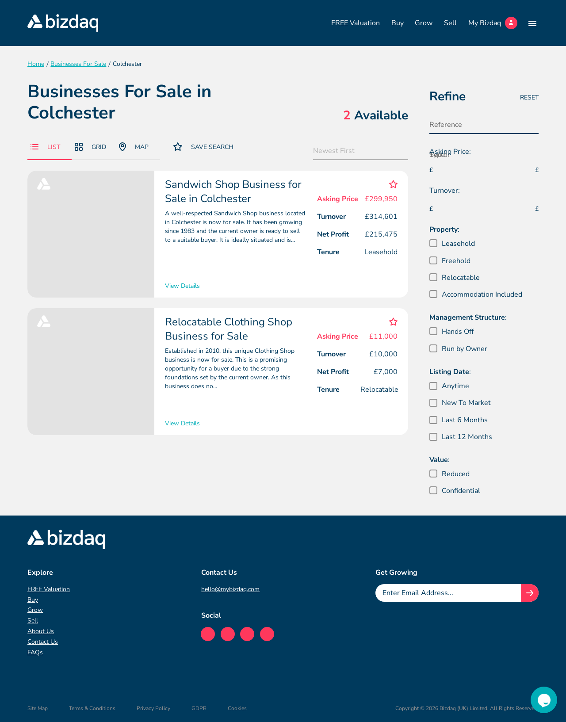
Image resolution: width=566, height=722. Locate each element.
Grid (90, 147)
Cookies (237, 708)
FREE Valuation (355, 23)
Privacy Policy (153, 708)
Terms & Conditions (92, 708)
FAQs (35, 652)
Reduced (456, 474)
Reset (529, 97)
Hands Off (458, 331)
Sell (450, 23)
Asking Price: (450, 152)
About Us (40, 631)
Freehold (456, 261)
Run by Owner (464, 349)
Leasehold (458, 243)
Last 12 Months (467, 437)
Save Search (203, 146)
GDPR (199, 708)
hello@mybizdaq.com (230, 589)
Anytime (455, 386)
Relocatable (461, 278)
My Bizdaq (492, 23)
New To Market (466, 403)
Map (134, 146)
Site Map (37, 708)
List (45, 147)
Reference (445, 125)
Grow (423, 23)
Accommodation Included (482, 294)
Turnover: (444, 190)
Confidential (461, 491)
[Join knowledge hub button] (530, 593)
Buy (397, 23)
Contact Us (42, 642)
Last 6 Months (465, 420)
